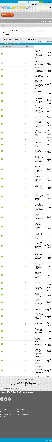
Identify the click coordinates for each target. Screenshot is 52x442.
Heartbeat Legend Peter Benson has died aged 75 (38, 351)
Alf (35, 140)
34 (45, 179)
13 (45, 132)
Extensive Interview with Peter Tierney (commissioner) (39, 109)
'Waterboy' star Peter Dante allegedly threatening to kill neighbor (39, 217)
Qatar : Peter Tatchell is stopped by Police (38, 150)
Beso (36, 77)
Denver (36, 310)
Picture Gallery (25, 414)
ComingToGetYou (38, 112)
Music (48, 144)
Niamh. (36, 181)
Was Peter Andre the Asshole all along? (38, 178)
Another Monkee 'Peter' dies (39, 323)
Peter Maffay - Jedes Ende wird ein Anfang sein (39, 235)
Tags (20, 39)
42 (45, 54)
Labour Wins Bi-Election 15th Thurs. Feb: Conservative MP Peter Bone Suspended (39, 83)
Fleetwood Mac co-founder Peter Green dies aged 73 (38, 275)
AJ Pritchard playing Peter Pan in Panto (38, 288)
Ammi (36, 251)
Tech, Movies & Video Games (49, 101)
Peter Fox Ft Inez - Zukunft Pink (39, 144)
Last (48, 41)
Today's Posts (25, 412)
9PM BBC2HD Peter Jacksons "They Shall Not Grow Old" (39, 330)
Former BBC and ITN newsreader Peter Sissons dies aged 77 (38, 302)
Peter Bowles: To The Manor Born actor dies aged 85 (39, 186)
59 (45, 101)
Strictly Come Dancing (49, 289)
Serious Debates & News (49, 54)
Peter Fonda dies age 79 (38, 309)
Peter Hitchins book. (39, 115)
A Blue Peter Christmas (38, 337)
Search (6, 409)
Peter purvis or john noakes (39, 76)
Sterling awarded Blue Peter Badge (38, 295)
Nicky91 (36, 135)
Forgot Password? (35, 4)
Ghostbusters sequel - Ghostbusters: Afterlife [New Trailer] (39, 101)
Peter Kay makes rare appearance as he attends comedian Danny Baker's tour (39, 207)
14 (45, 196)
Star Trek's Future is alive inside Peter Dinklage (38, 343)
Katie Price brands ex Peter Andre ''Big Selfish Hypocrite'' (39, 316)
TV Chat (49, 93)
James (36, 105)
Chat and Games (49, 76)
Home (22, 409)
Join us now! (7, 15)
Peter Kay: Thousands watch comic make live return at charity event (39, 227)
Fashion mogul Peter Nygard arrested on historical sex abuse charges (39, 257)
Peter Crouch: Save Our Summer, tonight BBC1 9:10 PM (38, 266)
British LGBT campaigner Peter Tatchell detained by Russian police (39, 369)
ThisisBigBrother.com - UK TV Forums (9, 39)
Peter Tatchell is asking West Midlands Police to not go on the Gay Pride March (39, 169)
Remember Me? (48, 2)
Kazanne (36, 325)
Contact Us (7, 412)
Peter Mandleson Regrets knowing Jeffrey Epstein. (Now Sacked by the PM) (39, 53)
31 (45, 84)
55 (45, 246)
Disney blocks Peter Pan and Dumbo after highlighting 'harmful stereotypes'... (38, 245)
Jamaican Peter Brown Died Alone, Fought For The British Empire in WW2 (39, 123)
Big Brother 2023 (49, 110)
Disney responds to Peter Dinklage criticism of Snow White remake (39, 196)
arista (36, 59)
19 (45, 70)
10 (45, 110)
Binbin (36, 346)
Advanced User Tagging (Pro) (20, 384)
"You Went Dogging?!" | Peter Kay (38, 282)
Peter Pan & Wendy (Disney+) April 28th (39, 132)
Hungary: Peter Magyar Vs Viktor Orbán (39, 63)
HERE (7, 34)
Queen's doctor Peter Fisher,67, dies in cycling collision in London (38, 360)
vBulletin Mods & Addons (33, 384)
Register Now (7, 414)
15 (45, 309)
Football (49, 295)
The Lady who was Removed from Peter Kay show (39, 69)
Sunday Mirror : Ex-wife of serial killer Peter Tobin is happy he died (39, 159)
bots (35, 190)
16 (45, 316)
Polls (5, 416)
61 (45, 370)
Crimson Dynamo (38, 212)
